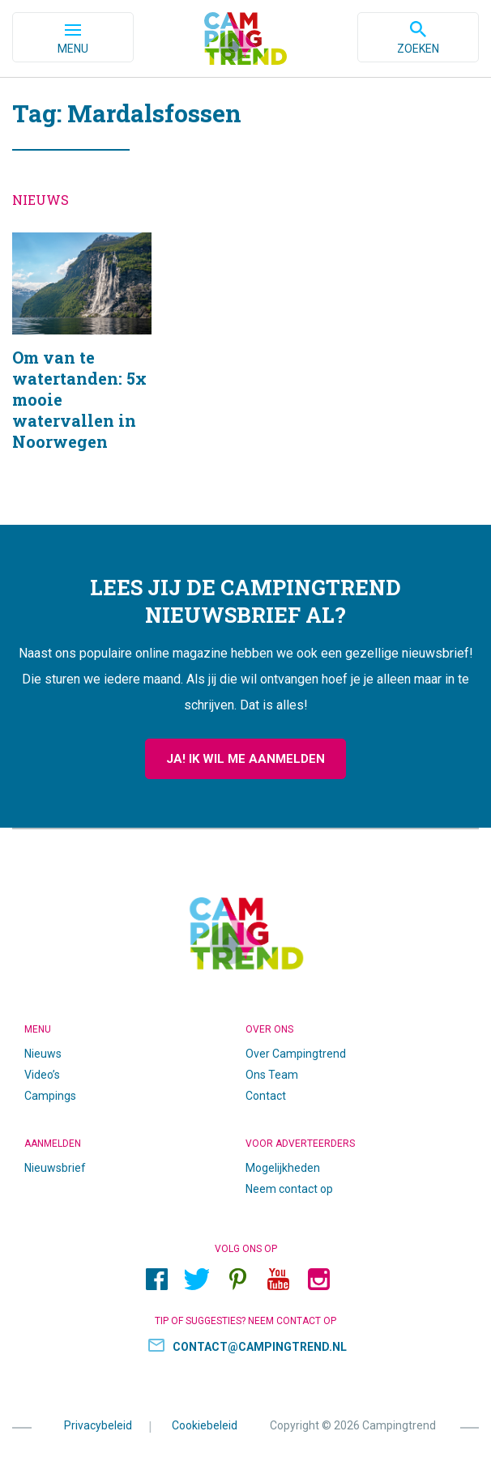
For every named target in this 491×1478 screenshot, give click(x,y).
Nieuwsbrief (55, 1167)
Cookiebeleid (204, 1424)
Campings (50, 1095)
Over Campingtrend (296, 1053)
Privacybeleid (98, 1424)
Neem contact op (289, 1188)
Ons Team (272, 1074)
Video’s (42, 1074)
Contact (266, 1095)
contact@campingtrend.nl (260, 1346)
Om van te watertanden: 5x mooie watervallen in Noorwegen (82, 362)
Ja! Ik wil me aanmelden (245, 759)
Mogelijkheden (283, 1167)
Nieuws (43, 1053)
